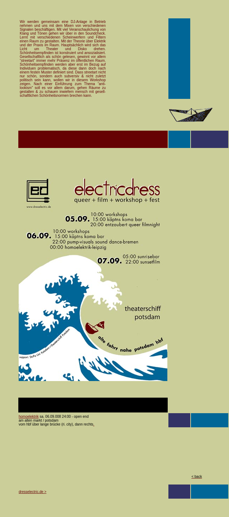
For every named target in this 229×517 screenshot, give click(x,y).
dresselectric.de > (33, 492)
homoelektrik (29, 416)
